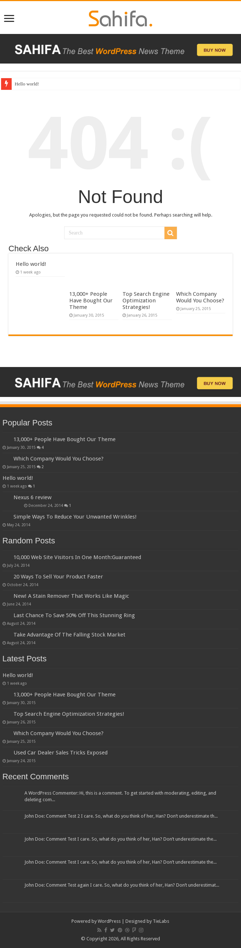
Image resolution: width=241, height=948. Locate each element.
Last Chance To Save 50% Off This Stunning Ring (74, 615)
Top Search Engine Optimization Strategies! (146, 300)
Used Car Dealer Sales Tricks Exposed (60, 752)
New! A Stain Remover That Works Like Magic (71, 596)
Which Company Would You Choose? (200, 297)
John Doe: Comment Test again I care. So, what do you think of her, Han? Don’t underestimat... (121, 885)
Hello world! (27, 84)
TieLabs (161, 921)
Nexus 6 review (32, 497)
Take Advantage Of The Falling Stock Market (69, 634)
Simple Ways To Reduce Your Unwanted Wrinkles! (75, 516)
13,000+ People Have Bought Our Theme (91, 300)
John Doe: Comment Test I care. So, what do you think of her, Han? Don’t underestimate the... (120, 839)
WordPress (109, 921)
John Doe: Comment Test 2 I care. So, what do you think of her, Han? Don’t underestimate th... (121, 816)
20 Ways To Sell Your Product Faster (58, 576)
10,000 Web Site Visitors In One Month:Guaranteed (77, 557)
